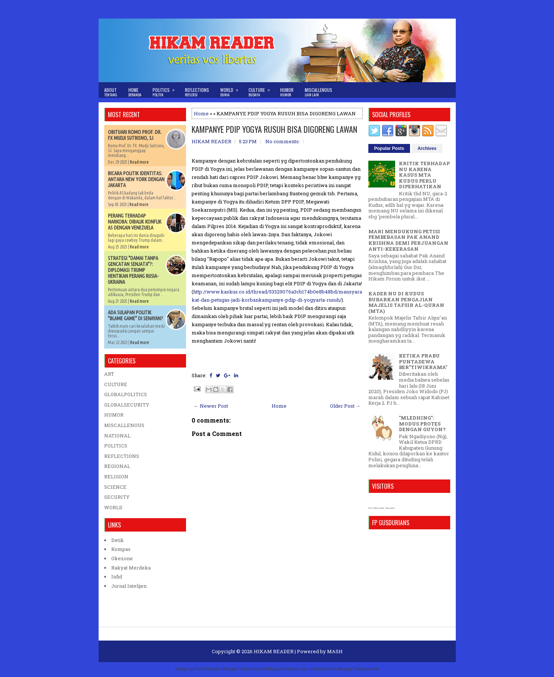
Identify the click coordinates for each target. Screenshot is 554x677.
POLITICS (115, 445)
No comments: (282, 141)
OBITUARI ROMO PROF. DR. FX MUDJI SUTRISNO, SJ (134, 135)
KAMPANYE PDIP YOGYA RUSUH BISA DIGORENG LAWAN (274, 129)
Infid (116, 576)
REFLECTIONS (121, 456)
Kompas (121, 549)
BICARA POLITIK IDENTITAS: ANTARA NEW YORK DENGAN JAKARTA (136, 179)
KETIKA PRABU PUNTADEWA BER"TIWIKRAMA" (423, 361)
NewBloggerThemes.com (283, 668)
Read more (139, 162)
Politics (166, 89)
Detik (117, 540)
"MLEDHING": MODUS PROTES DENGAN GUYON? (422, 423)
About (110, 92)
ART (109, 373)
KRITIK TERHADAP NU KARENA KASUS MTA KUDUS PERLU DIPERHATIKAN (424, 175)
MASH (335, 651)
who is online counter (376, 508)
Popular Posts (389, 148)
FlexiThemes (207, 668)
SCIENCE (115, 487)
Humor (287, 92)
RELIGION (116, 476)
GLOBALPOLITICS (125, 394)
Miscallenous (318, 92)
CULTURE (115, 384)
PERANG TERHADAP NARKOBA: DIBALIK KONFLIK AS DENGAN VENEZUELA (134, 222)
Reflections (197, 92)
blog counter (390, 508)
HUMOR (114, 414)
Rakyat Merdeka (131, 567)
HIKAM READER (274, 651)
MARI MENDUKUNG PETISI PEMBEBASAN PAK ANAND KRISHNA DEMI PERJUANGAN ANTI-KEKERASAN (408, 240)
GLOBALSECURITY (126, 404)
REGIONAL (117, 466)
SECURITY (116, 497)
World (231, 89)
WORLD (113, 507)
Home (134, 92)
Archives (426, 148)
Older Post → (345, 405)
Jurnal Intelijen (129, 586)
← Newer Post (211, 405)
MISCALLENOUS (124, 425)
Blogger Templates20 (359, 668)
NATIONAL (117, 435)
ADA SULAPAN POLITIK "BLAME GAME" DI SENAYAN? (135, 315)
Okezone (122, 558)
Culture (262, 89)
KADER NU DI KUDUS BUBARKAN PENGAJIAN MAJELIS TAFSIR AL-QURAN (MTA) (406, 302)
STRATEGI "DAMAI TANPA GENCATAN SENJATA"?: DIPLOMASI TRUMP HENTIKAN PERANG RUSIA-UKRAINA (133, 270)
